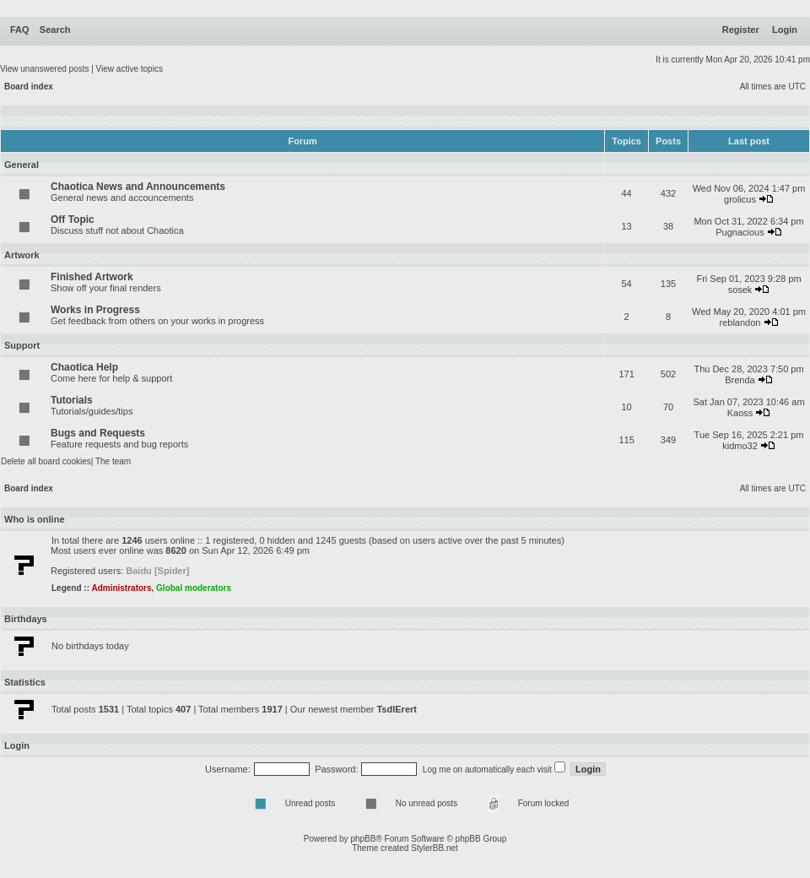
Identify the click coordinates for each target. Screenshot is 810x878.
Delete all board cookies (46, 461)
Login (784, 29)
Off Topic (72, 219)
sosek (740, 290)
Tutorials (72, 400)
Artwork (22, 255)
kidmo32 (740, 446)
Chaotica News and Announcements (138, 186)
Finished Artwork (92, 277)
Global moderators (193, 588)
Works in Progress (95, 310)
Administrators (121, 588)
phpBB (362, 838)
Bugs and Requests (98, 433)
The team (113, 461)
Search (55, 29)
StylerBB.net (434, 848)
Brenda (739, 380)
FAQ (20, 29)
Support (22, 345)
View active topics (129, 68)
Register (740, 29)
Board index (28, 86)
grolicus (740, 199)
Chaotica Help (84, 367)
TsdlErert (396, 709)
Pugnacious (740, 232)
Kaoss (740, 413)
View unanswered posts (44, 68)
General (21, 165)
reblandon (740, 322)
